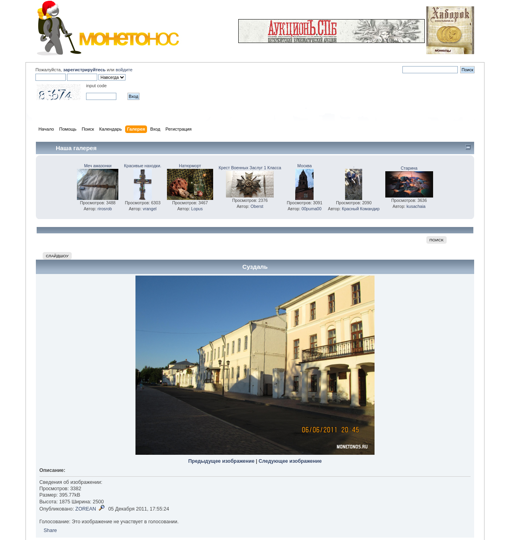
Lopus (197, 208)
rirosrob (105, 208)
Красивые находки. (142, 165)
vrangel (150, 208)
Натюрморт (190, 165)
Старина (409, 168)
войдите (124, 69)
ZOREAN (85, 509)
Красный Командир (361, 208)
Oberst (257, 206)
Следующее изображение (290, 461)
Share (50, 530)
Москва (304, 165)
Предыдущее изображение (221, 461)
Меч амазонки (98, 165)
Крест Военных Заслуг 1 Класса (250, 167)
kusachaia (416, 206)
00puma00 (312, 208)
